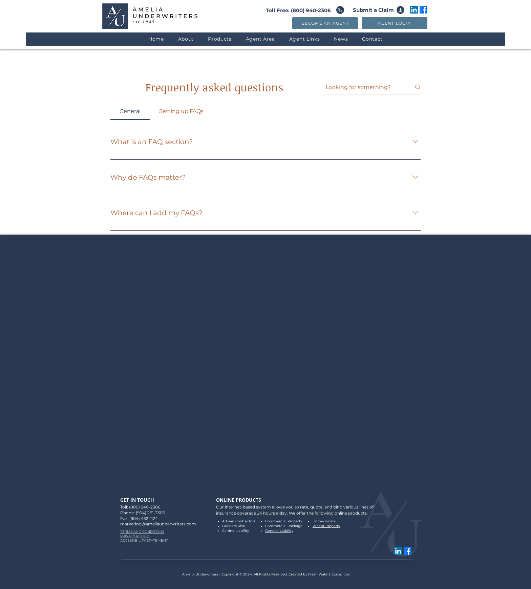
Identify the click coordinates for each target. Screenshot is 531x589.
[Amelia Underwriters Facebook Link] (423, 10)
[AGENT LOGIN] (394, 23)
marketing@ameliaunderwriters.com (158, 523)
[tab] (130, 111)
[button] (220, 38)
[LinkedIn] (414, 10)
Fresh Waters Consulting (329, 574)
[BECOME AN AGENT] (325, 23)
